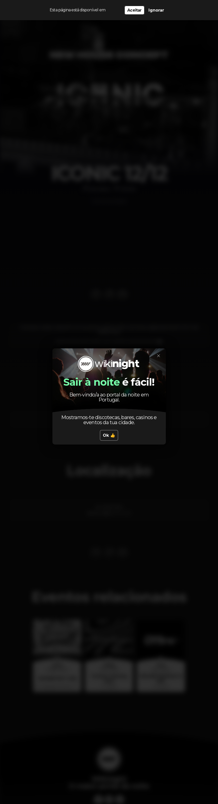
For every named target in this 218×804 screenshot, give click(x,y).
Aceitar (134, 10)
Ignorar (156, 10)
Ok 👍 (109, 435)
